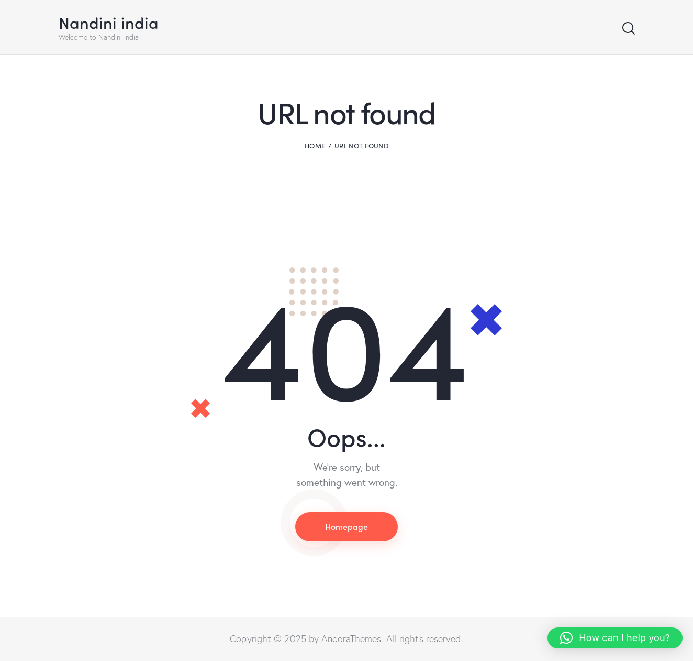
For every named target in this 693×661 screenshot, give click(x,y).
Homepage (346, 527)
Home (315, 145)
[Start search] (627, 28)
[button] (615, 637)
